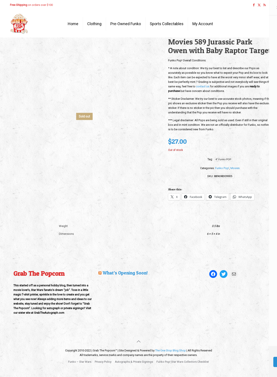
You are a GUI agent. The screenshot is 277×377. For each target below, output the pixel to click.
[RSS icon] (264, 5)
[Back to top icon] (138, 341)
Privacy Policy (103, 361)
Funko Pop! (222, 168)
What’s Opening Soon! (125, 273)
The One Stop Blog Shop (170, 350)
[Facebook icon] (253, 5)
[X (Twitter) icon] (259, 5)
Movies (235, 168)
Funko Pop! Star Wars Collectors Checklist (182, 361)
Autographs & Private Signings (134, 361)
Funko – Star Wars (79, 361)
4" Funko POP (223, 159)
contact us (202, 86)
